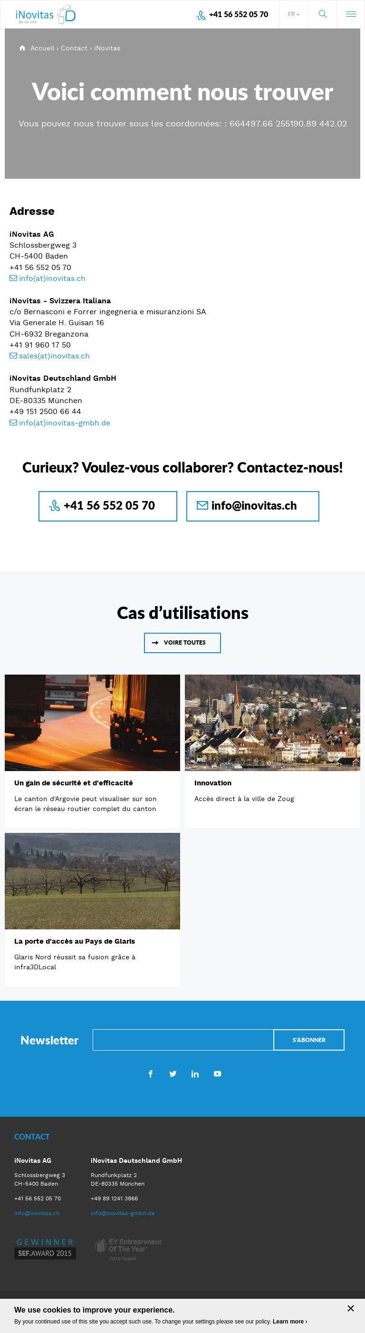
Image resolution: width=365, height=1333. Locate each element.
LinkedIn (195, 1073)
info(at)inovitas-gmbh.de (64, 422)
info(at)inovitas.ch (52, 278)
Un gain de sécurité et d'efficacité (73, 783)
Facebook (150, 1073)
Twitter (173, 1073)
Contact (74, 48)
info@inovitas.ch (254, 505)
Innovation (212, 783)
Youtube (217, 1073)
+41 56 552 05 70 (238, 14)
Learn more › (290, 1321)
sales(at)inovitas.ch (54, 355)
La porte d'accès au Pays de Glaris (74, 941)
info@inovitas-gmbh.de (123, 1213)
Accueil (42, 48)
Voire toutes (185, 642)
